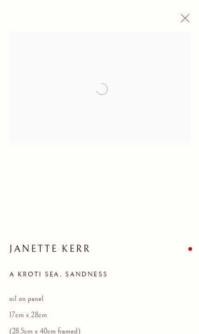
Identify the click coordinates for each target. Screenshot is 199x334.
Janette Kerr (50, 249)
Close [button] (183, 21)
